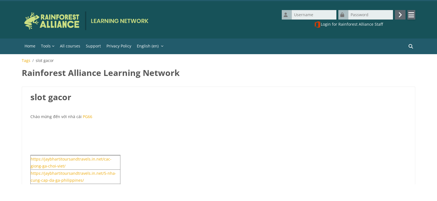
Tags (26, 60)
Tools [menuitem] (46, 46)
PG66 (87, 116)
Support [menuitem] (93, 46)
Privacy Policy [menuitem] (118, 46)
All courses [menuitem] (70, 46)
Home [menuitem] (30, 46)
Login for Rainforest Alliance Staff (348, 24)
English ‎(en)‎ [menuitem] (148, 46)
